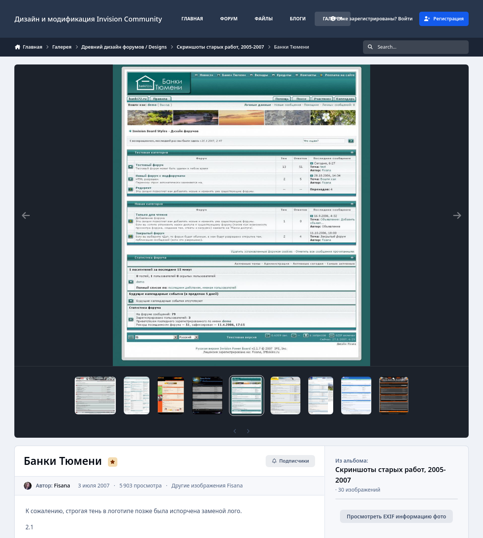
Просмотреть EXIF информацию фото (396, 516)
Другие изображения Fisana (207, 485)
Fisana (62, 485)
